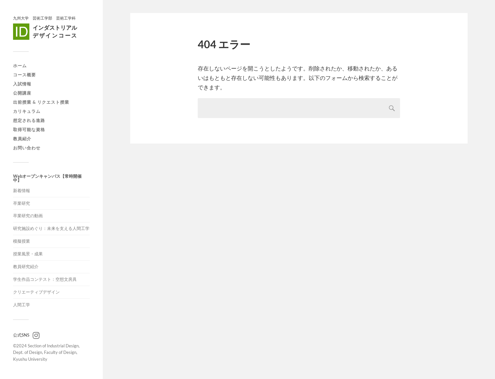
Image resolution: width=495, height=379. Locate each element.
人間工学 (21, 304)
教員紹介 (22, 138)
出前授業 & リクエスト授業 (41, 102)
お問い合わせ (26, 147)
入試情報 (22, 83)
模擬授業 (21, 241)
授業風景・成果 (28, 253)
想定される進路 (29, 120)
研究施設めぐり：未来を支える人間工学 (51, 228)
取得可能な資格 (29, 129)
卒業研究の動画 (28, 215)
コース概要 (24, 74)
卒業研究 (21, 203)
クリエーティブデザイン (36, 292)
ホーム (20, 65)
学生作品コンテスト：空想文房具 (45, 279)
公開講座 (22, 93)
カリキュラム (26, 111)
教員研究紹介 (26, 266)
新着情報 (21, 190)
